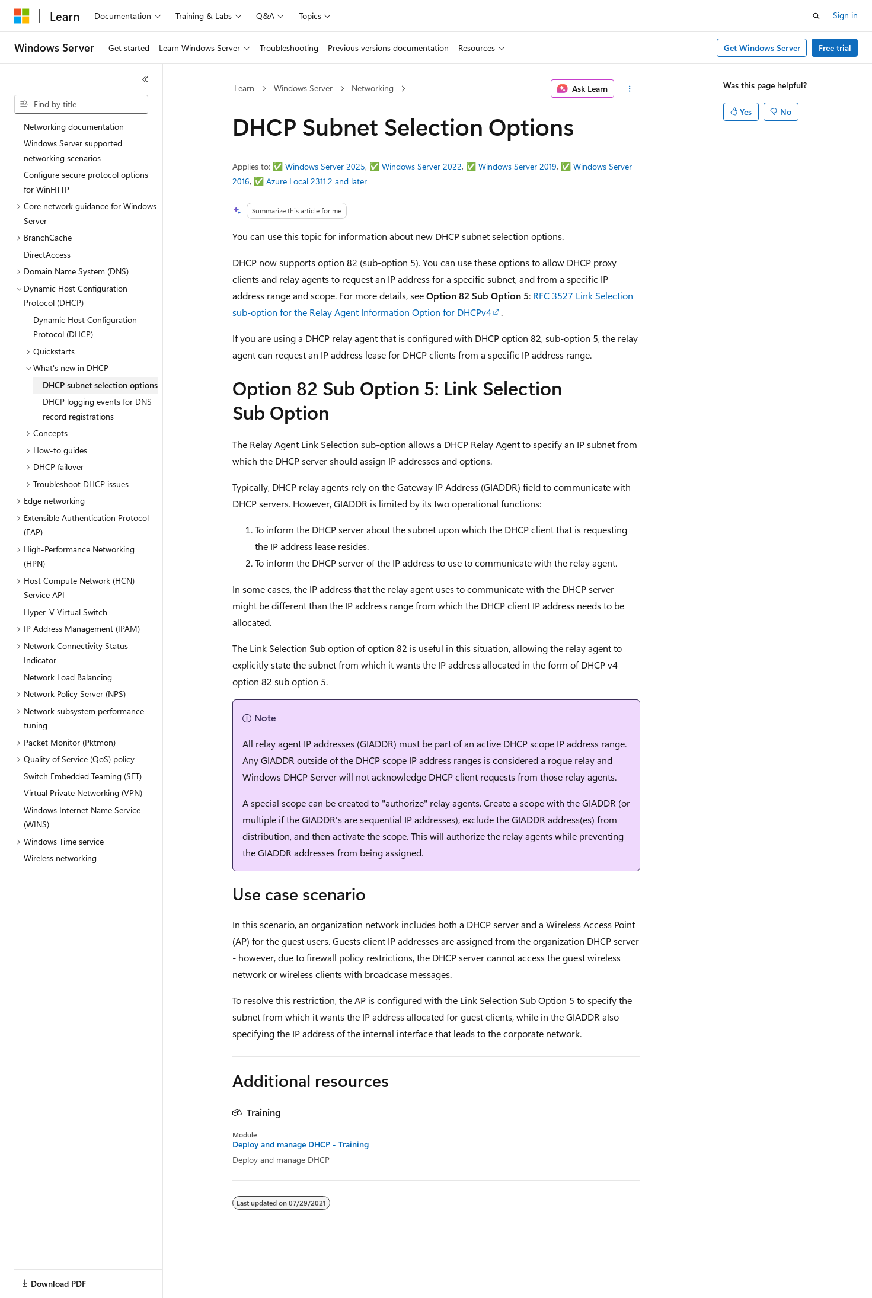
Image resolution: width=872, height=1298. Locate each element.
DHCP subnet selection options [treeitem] (100, 385)
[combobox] (81, 104)
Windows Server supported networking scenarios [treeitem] (73, 151)
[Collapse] (145, 79)
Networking (373, 88)
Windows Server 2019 (517, 166)
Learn (244, 88)
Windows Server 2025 (325, 166)
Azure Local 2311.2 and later (316, 181)
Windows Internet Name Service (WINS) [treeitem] (82, 817)
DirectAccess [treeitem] (47, 254)
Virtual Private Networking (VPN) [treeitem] (83, 792)
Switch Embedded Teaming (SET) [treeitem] (83, 776)
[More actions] (629, 88)
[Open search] (816, 16)
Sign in (845, 15)
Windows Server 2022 (422, 166)
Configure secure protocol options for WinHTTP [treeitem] (86, 182)
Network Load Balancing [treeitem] (68, 677)
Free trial (835, 47)
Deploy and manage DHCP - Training (300, 1144)
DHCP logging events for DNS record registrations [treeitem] (97, 409)
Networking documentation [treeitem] (74, 126)
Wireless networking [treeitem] (60, 858)
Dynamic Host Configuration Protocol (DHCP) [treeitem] (85, 327)
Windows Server (303, 88)
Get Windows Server (762, 47)
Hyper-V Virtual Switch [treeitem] (65, 612)
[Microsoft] (22, 16)
